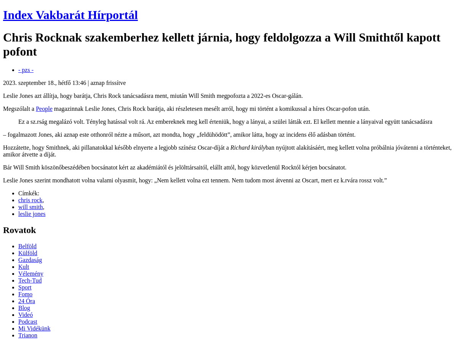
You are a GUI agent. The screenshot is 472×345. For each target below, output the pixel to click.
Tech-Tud (30, 280)
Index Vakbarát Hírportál (70, 15)
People (44, 108)
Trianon (27, 335)
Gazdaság (30, 260)
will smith (30, 207)
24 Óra (26, 301)
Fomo (25, 294)
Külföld (27, 253)
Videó (25, 314)
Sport (25, 287)
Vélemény (30, 273)
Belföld (27, 246)
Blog (24, 308)
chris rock (30, 200)
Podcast (27, 321)
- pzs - (26, 70)
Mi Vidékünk (34, 328)
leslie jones (32, 214)
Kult (23, 267)
